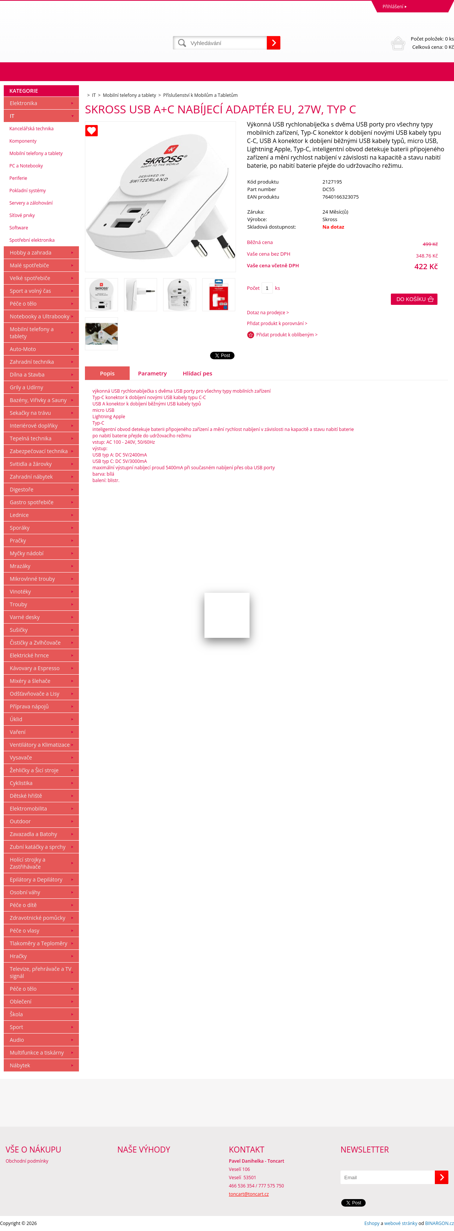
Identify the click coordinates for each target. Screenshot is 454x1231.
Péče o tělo (23, 303)
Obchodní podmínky (27, 1161)
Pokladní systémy (27, 190)
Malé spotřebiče (29, 265)
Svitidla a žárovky (31, 463)
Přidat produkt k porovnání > (277, 323)
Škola (16, 1014)
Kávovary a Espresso (35, 668)
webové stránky (401, 1223)
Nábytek (20, 1065)
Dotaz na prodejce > (268, 312)
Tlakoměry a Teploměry (38, 943)
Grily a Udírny (26, 387)
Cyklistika (21, 783)
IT (12, 115)
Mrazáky (20, 566)
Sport (16, 1027)
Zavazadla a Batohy (33, 834)
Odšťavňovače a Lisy (34, 693)
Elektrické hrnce (29, 655)
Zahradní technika (32, 361)
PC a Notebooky (26, 166)
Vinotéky (20, 591)
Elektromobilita (28, 808)
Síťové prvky (22, 215)
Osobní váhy (25, 892)
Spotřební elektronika (31, 240)
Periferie (18, 178)
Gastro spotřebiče (31, 502)
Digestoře (21, 489)
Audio (17, 1039)
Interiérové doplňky (34, 425)
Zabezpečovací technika (39, 451)
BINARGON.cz (439, 1223)
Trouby (18, 604)
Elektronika (23, 103)
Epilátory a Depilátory (36, 879)
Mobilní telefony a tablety (36, 153)
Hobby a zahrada (30, 252)
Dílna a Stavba (27, 374)
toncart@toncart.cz (249, 1194)
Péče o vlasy (24, 930)
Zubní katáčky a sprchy (37, 846)
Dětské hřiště (26, 795)
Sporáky (20, 527)
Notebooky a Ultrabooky (40, 316)
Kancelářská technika (31, 128)
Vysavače (21, 757)
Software (18, 228)
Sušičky (19, 629)
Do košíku (411, 299)
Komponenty (22, 141)
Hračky (18, 956)
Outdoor (20, 821)
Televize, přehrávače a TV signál (40, 972)
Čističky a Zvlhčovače (35, 642)
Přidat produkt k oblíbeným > (287, 334)
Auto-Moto (23, 349)
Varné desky (24, 617)
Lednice (19, 514)
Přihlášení (393, 6)
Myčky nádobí (27, 553)
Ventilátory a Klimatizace (40, 744)
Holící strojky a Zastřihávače (27, 863)
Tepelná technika (30, 438)
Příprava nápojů (29, 706)
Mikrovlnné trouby (32, 578)
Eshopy (372, 1223)
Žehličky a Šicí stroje (34, 770)
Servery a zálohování (31, 203)
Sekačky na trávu (30, 412)
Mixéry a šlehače (30, 680)
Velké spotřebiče (30, 278)
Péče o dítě (23, 905)
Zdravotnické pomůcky (37, 917)
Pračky (18, 540)
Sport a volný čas (30, 290)
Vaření (18, 731)
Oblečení (21, 1001)
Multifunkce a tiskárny (37, 1052)
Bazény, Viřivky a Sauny (38, 400)
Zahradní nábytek (31, 476)
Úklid (16, 719)
